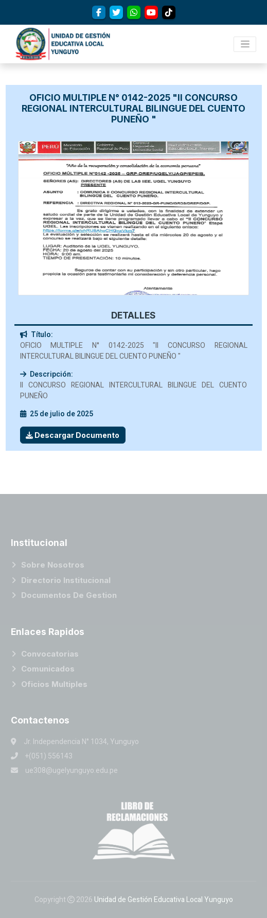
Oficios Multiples (54, 684)
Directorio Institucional (66, 580)
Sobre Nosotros (52, 565)
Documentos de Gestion (69, 595)
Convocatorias (50, 654)
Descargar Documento (72, 435)
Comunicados (48, 669)
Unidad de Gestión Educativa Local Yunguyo (163, 899)
